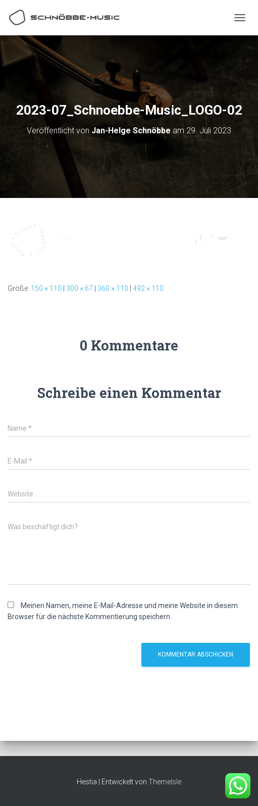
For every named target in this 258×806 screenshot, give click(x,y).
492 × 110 (148, 288)
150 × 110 (46, 288)
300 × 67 (79, 288)
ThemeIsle (164, 782)
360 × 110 (112, 288)
